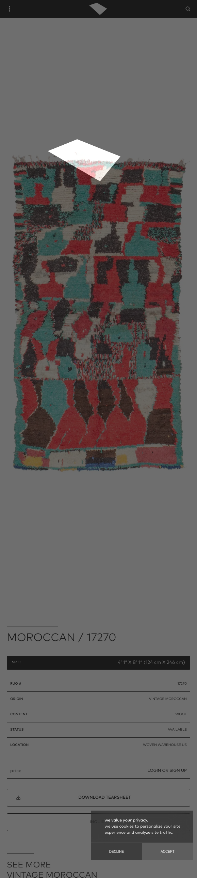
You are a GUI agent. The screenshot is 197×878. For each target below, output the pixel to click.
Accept (168, 851)
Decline (116, 851)
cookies (126, 827)
